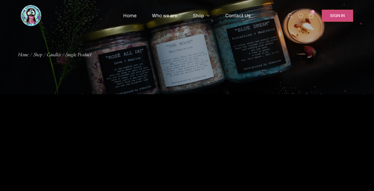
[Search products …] (290, 15)
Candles (54, 55)
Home (23, 55)
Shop (37, 55)
